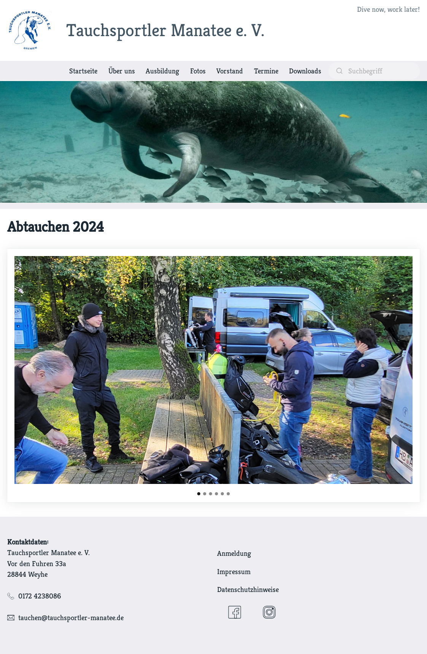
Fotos (198, 70)
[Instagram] (269, 612)
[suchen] (374, 70)
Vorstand (229, 70)
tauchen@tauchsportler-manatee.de (71, 617)
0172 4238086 (39, 595)
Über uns (121, 70)
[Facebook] (234, 612)
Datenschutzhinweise (248, 589)
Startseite (83, 70)
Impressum (234, 571)
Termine (266, 70)
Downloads (305, 70)
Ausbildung (162, 70)
